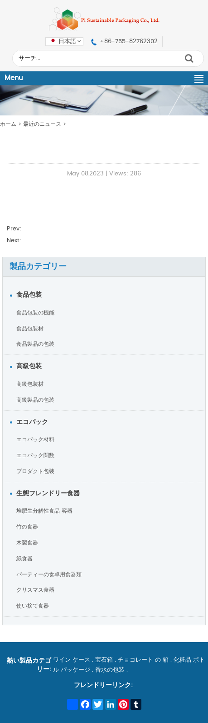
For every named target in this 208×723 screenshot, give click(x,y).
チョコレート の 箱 (143, 660)
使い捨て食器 (32, 605)
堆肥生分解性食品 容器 (44, 511)
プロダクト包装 (35, 471)
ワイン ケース (71, 660)
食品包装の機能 (35, 312)
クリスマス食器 (35, 590)
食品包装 (29, 295)
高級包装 (29, 366)
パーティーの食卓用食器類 (49, 574)
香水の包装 (110, 670)
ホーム (8, 124)
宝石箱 (104, 660)
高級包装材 (30, 384)
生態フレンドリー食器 (48, 493)
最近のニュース (42, 124)
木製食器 (27, 542)
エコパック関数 (35, 455)
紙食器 (24, 558)
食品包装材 (30, 328)
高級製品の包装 (35, 400)
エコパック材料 (35, 439)
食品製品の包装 (35, 344)
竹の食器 (27, 526)
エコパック (32, 422)
